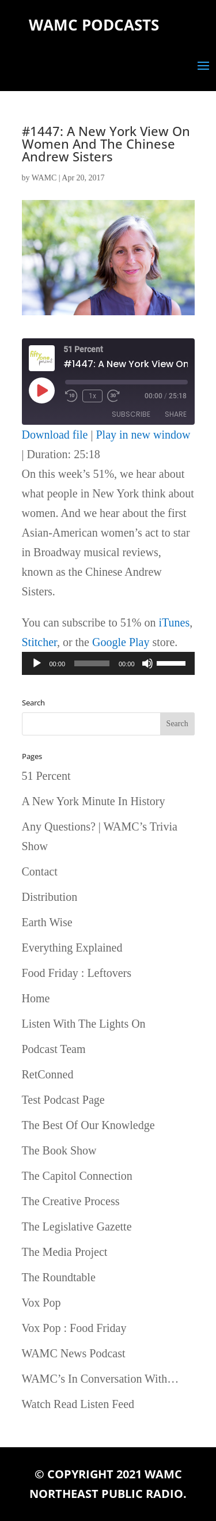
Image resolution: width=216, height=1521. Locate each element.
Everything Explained (72, 947)
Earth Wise (47, 922)
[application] (108, 663)
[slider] (91, 663)
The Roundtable (59, 1277)
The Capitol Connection (77, 1175)
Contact (40, 871)
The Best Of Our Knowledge (88, 1125)
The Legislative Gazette (77, 1226)
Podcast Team (54, 1049)
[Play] (37, 663)
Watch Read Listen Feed (78, 1404)
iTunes (174, 622)
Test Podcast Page (63, 1099)
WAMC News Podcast (74, 1353)
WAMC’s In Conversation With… (100, 1378)
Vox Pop (41, 1302)
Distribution (50, 896)
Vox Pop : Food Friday (74, 1328)
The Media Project (65, 1252)
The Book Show (59, 1150)
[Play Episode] (41, 390)
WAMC (44, 177)
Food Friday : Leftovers (77, 973)
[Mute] (147, 663)
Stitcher (39, 642)
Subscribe (131, 414)
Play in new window (143, 434)
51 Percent (46, 775)
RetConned (48, 1074)
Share (176, 414)
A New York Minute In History (93, 801)
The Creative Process (71, 1201)
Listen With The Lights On (84, 1023)
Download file (55, 434)
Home (36, 998)
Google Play (120, 642)
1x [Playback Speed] (92, 396)
